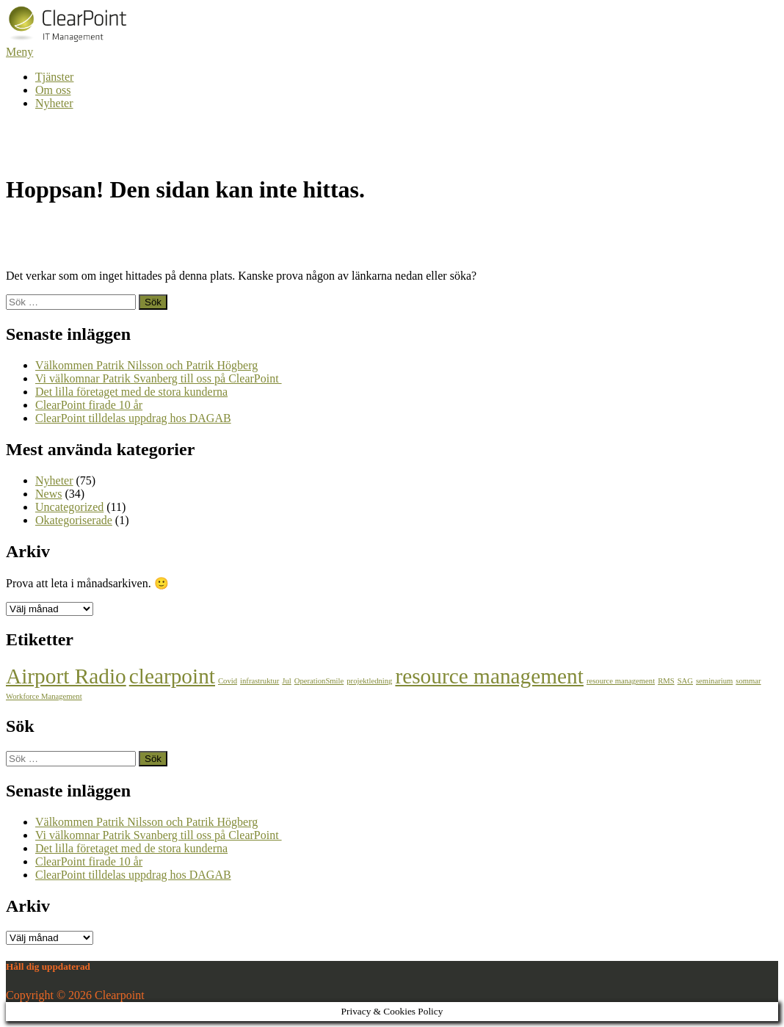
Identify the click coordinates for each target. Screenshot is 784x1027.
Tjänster (54, 76)
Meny (19, 52)
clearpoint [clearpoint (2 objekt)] (172, 676)
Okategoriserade (73, 520)
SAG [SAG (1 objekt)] (685, 681)
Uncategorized (69, 507)
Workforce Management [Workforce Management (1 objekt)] (44, 696)
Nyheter (54, 103)
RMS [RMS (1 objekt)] (666, 681)
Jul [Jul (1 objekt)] (286, 681)
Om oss (52, 90)
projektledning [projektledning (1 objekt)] (369, 681)
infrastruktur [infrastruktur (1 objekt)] (259, 681)
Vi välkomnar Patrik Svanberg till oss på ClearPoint (158, 378)
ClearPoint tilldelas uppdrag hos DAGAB (133, 418)
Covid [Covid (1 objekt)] (227, 681)
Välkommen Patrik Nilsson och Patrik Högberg (146, 365)
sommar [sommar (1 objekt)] (748, 681)
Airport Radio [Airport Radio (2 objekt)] (66, 676)
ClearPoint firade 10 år (88, 405)
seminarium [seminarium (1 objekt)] (714, 681)
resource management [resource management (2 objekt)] (489, 676)
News (48, 493)
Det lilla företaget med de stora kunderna (131, 391)
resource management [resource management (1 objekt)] (621, 681)
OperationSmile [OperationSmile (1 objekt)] (319, 681)
